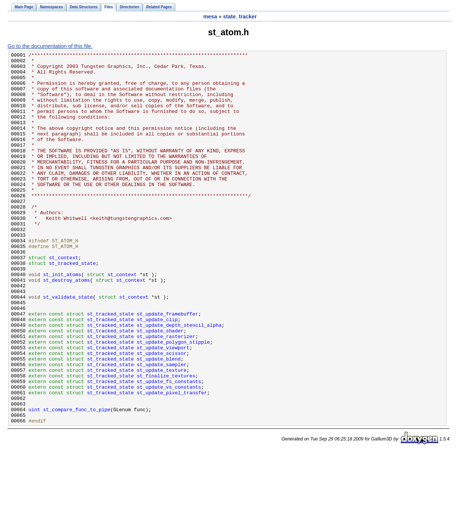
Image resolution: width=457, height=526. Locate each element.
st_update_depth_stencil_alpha (179, 380)
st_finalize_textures (166, 440)
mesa (210, 17)
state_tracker (240, 17)
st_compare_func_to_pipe (76, 481)
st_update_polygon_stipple (173, 400)
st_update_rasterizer (166, 393)
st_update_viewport (163, 407)
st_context (63, 299)
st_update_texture (161, 434)
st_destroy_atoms (66, 326)
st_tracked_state (72, 305)
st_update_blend (159, 420)
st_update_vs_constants (169, 454)
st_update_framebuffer (167, 366)
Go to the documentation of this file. (50, 46)
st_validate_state (68, 346)
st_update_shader (160, 386)
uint (34, 481)
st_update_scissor (161, 413)
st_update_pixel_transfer (172, 461)
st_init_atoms (62, 319)
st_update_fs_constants (169, 447)
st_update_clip (157, 373)
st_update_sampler (161, 427)
